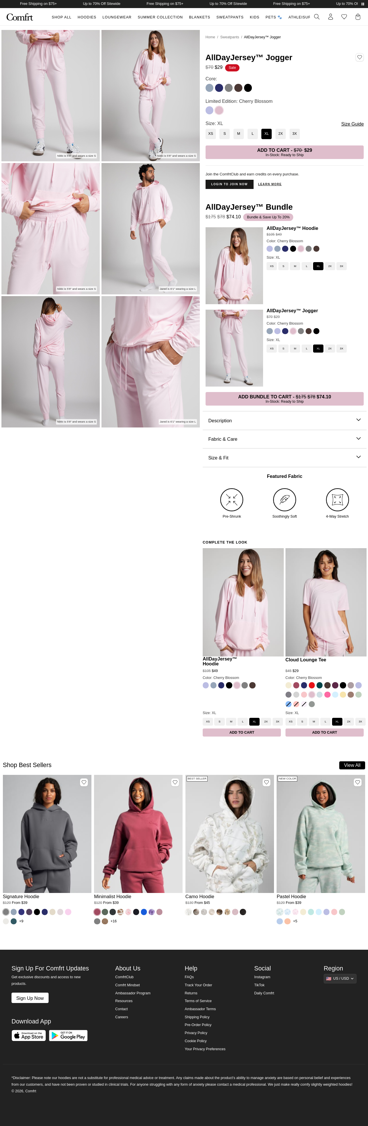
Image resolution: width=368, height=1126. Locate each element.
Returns (191, 993)
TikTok (259, 985)
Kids (254, 17)
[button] (359, 16)
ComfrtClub (124, 977)
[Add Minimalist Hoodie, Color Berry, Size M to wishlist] (175, 782)
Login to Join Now (229, 184)
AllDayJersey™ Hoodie (292, 228)
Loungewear (117, 17)
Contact (121, 1009)
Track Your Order (198, 985)
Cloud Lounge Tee (305, 659)
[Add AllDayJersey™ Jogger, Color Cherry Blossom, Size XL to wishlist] (360, 57)
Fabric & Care (284, 439)
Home (210, 37)
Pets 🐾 (274, 17)
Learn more (270, 184)
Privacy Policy (196, 1033)
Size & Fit (284, 457)
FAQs (189, 977)
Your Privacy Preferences (205, 1049)
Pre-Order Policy (198, 1025)
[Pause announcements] (363, 4)
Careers (121, 1017)
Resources (124, 1001)
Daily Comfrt (264, 993)
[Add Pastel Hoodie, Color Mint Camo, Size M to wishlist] (358, 782)
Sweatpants (230, 17)
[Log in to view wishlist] (344, 16)
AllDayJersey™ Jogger (292, 310)
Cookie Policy (195, 1041)
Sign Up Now (30, 998)
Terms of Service (198, 1001)
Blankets (199, 17)
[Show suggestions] (340, 978)
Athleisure (301, 17)
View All (352, 765)
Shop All (62, 17)
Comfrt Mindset (127, 985)
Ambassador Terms (200, 1009)
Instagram (262, 977)
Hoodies (87, 17)
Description (284, 420)
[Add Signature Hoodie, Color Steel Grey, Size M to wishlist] (84, 782)
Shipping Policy (197, 1017)
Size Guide (352, 124)
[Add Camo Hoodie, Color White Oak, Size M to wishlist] (266, 782)
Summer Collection (160, 17)
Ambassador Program (133, 993)
